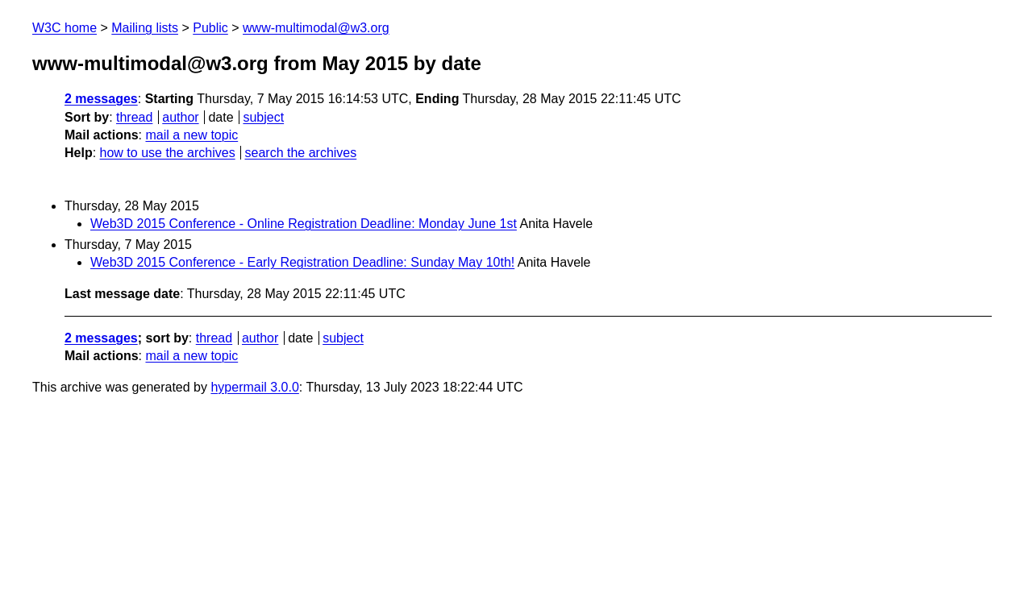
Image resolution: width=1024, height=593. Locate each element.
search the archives (301, 153)
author (180, 117)
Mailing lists (144, 28)
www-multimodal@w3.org (316, 28)
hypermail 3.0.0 (254, 387)
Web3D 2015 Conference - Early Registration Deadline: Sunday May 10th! (302, 262)
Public (210, 28)
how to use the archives (167, 153)
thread (134, 117)
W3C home (64, 28)
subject (263, 117)
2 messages (101, 99)
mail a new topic (191, 135)
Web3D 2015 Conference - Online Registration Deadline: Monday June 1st (303, 223)
